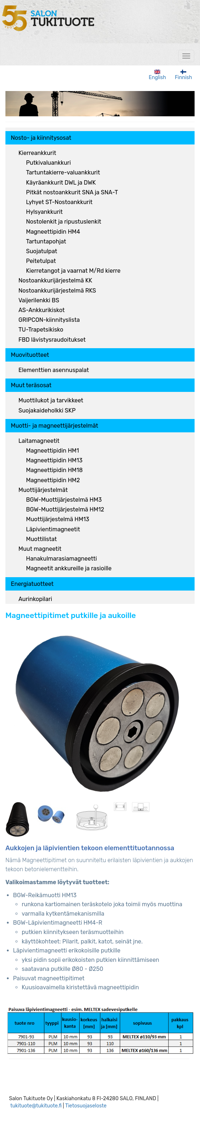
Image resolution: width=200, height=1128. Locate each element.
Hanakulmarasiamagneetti (61, 558)
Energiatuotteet (32, 583)
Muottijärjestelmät (43, 490)
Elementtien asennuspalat (53, 370)
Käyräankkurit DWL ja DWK (61, 182)
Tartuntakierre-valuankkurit (63, 172)
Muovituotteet (30, 354)
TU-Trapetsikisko (40, 329)
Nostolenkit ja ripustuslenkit (63, 221)
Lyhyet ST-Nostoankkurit (59, 202)
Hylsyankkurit (44, 211)
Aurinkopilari (35, 599)
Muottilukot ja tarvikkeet (50, 400)
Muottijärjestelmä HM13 (57, 519)
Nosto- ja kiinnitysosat (41, 137)
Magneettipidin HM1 (52, 450)
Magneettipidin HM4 (53, 231)
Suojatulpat (41, 251)
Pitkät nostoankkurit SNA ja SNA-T (72, 192)
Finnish (183, 75)
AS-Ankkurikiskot (41, 310)
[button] (95, 711)
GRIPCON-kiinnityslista (49, 319)
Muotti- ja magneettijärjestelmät (54, 425)
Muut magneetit (39, 548)
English (157, 75)
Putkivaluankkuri (48, 162)
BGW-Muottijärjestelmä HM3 (64, 499)
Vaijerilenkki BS (38, 300)
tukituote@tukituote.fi (35, 1106)
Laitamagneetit (38, 440)
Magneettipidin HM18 (54, 470)
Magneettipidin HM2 (53, 480)
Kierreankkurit (37, 153)
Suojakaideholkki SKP (47, 410)
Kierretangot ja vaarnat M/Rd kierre (73, 270)
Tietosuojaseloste (86, 1106)
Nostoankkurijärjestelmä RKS (57, 290)
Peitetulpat (41, 261)
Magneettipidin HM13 (54, 460)
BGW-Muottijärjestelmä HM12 (65, 509)
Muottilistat (41, 539)
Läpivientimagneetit (53, 529)
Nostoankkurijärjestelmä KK (55, 280)
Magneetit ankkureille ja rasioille (68, 568)
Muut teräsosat (31, 385)
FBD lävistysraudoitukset (52, 339)
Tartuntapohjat (46, 241)
